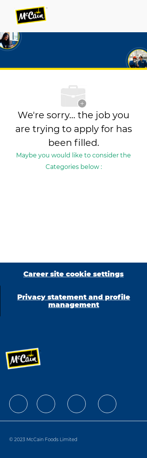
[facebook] (18, 404)
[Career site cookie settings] (73, 274)
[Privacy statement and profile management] (73, 301)
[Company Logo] (31, 16)
